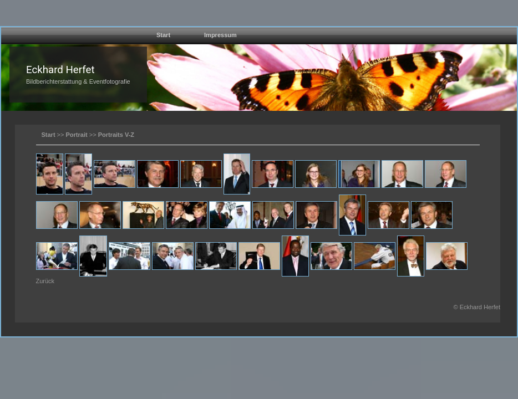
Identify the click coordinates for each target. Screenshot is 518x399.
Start (163, 35)
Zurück (45, 281)
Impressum (220, 35)
